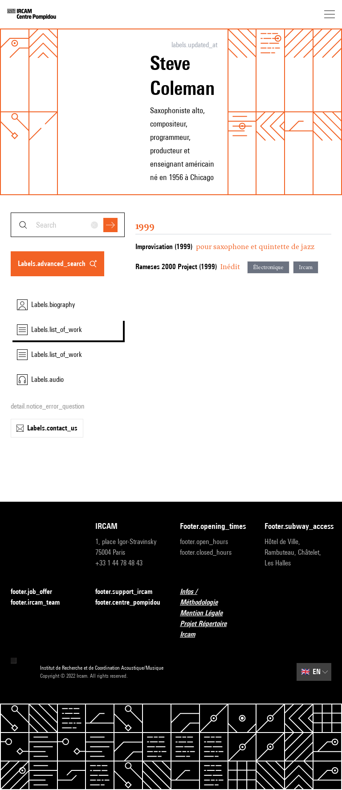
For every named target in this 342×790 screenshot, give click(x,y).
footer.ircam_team (40, 602)
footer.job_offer (37, 592)
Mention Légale (206, 613)
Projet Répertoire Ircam (213, 629)
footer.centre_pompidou (127, 602)
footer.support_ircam (128, 592)
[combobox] (68, 225)
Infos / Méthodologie (213, 596)
